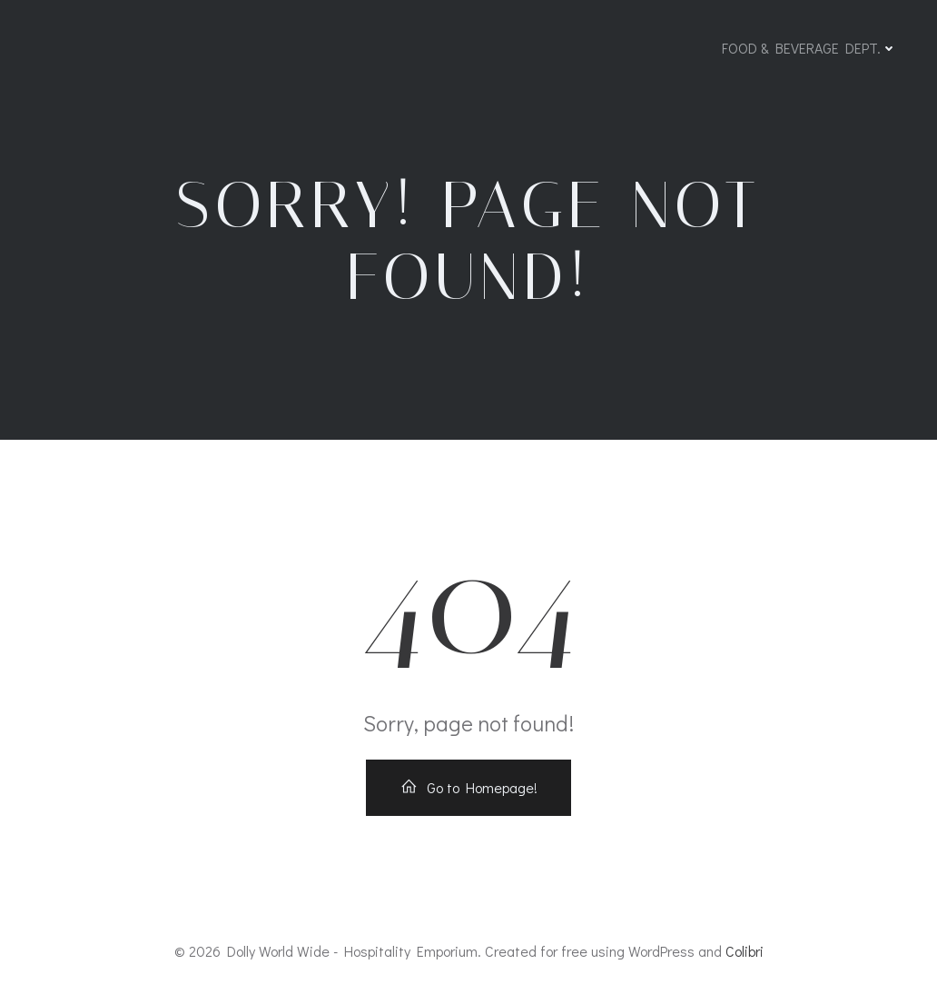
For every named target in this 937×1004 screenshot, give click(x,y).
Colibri (744, 950)
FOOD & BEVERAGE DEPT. (809, 47)
